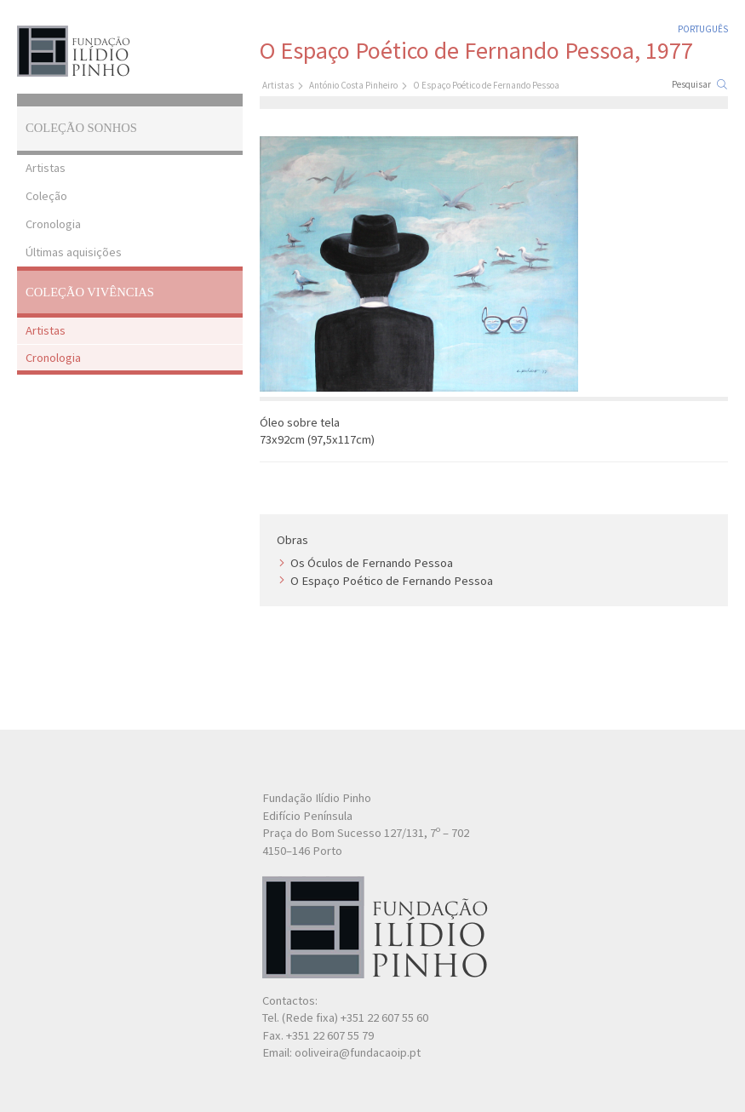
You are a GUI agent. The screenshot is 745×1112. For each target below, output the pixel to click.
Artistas (46, 167)
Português (703, 29)
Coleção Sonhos (81, 128)
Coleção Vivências (90, 292)
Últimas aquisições (74, 252)
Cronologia (53, 224)
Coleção (46, 195)
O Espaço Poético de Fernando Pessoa (391, 580)
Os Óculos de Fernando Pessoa (371, 562)
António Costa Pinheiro (353, 85)
